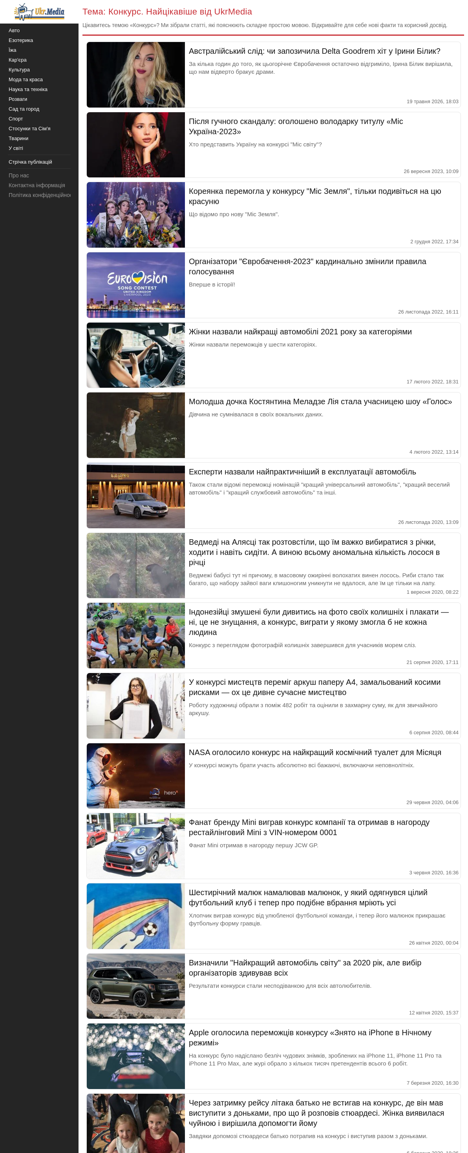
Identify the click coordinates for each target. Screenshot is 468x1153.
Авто (14, 30)
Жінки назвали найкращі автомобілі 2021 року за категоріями (300, 331)
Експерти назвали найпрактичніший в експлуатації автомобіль (302, 471)
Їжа (12, 50)
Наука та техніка (28, 89)
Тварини (18, 138)
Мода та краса (26, 79)
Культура (19, 70)
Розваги (18, 99)
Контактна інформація (37, 185)
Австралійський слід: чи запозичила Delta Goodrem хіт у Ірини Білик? (315, 51)
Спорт (16, 119)
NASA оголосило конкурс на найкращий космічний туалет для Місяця (315, 752)
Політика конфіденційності (42, 195)
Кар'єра (18, 60)
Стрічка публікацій (30, 162)
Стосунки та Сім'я (30, 128)
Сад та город (24, 109)
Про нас (19, 175)
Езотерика (21, 40)
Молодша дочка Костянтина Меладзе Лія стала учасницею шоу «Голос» (320, 401)
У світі (16, 148)
